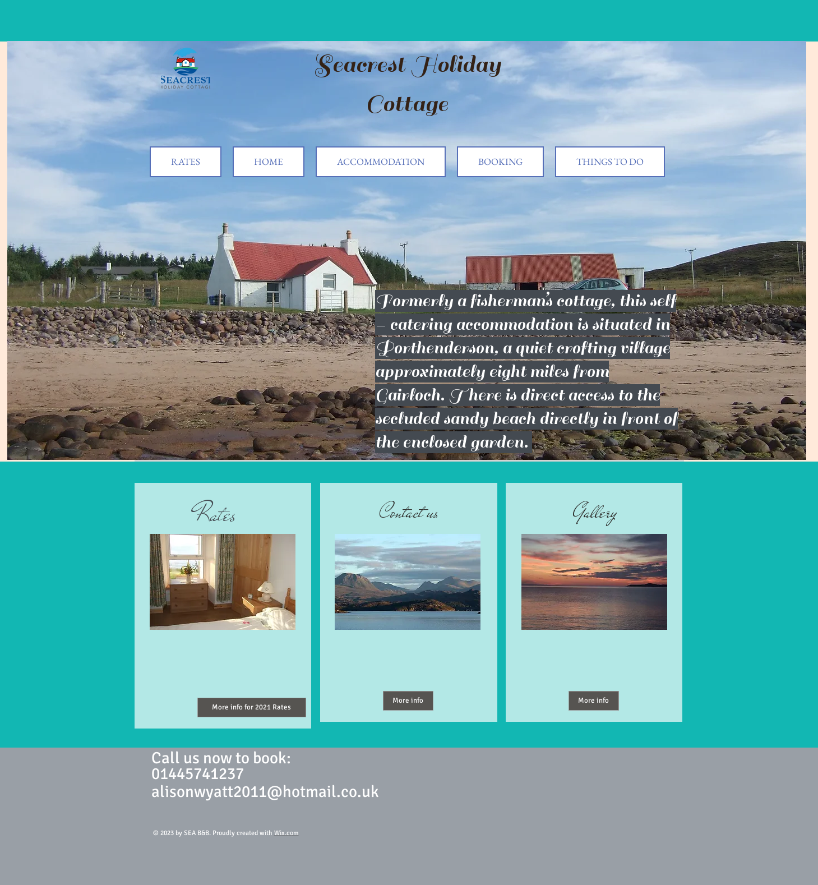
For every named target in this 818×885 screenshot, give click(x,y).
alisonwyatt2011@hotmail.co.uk (265, 791)
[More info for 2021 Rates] (251, 707)
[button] (406, 250)
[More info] (408, 701)
